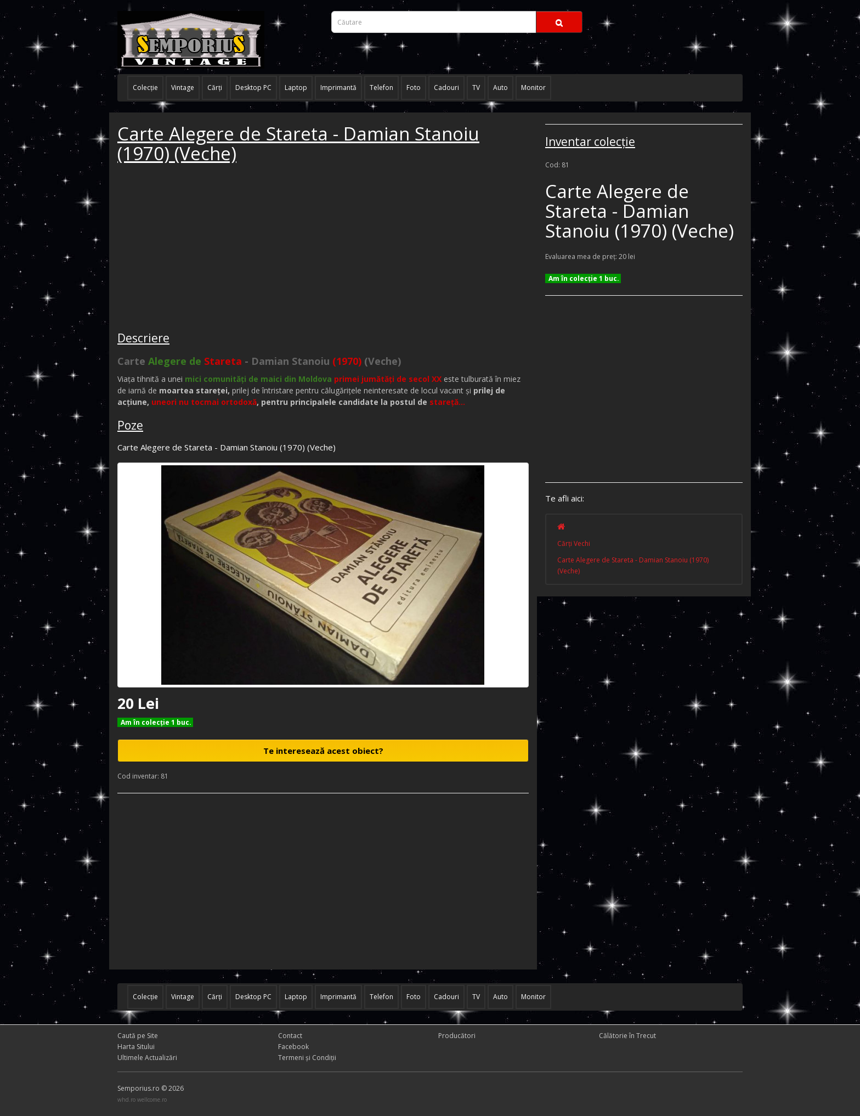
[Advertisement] (199, 249)
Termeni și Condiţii (307, 1057)
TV (476, 87)
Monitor (533, 87)
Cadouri (446, 87)
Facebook (293, 1046)
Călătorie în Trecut (627, 1035)
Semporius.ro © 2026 (150, 1088)
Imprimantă (338, 87)
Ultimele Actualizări (147, 1057)
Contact (290, 1035)
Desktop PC (253, 87)
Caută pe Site (137, 1035)
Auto (500, 87)
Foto (413, 87)
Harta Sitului (136, 1046)
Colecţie (145, 87)
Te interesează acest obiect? (323, 750)
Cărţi (214, 87)
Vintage (182, 87)
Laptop (296, 87)
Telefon (381, 87)
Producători (457, 1035)
